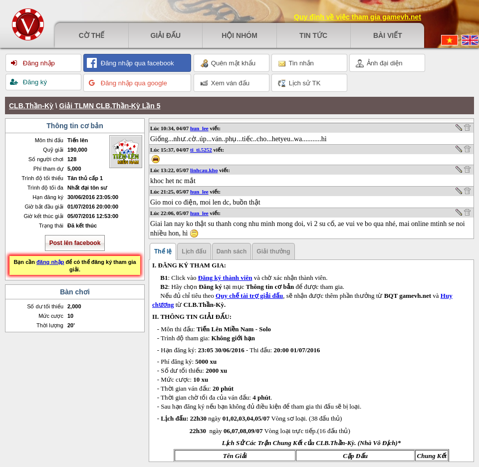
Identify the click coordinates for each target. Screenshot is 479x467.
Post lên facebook (75, 242)
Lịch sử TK (299, 83)
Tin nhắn (296, 63)
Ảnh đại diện (379, 63)
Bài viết (387, 35)
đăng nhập (50, 262)
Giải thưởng (273, 251)
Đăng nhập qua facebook (136, 63)
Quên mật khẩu (227, 63)
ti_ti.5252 (201, 150)
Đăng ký (34, 82)
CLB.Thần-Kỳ (31, 106)
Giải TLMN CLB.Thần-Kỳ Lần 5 (110, 106)
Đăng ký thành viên (225, 277)
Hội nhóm (239, 35)
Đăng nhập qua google (133, 83)
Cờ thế (92, 35)
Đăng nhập (38, 63)
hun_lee (199, 128)
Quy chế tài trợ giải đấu (249, 295)
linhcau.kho (204, 170)
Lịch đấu (194, 251)
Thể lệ (163, 251)
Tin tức (313, 35)
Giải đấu (165, 35)
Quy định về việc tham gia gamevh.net (357, 17)
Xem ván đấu (224, 83)
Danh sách (232, 251)
